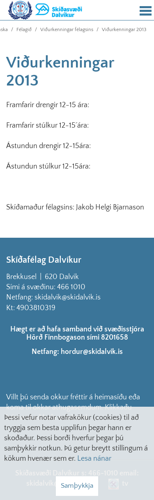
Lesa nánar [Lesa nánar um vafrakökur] (94, 459)
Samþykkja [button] (77, 485)
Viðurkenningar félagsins (66, 29)
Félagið (24, 29)
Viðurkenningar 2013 (124, 29)
